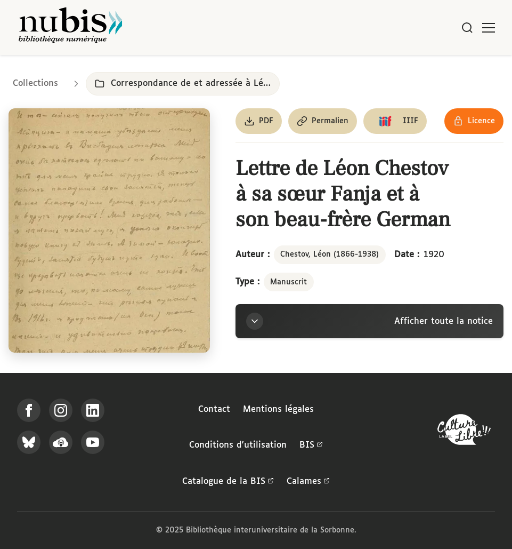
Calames (308, 482)
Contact (214, 409)
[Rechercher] (467, 27)
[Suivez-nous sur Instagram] (60, 410)
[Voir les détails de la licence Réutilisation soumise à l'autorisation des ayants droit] (473, 121)
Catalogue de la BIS (228, 482)
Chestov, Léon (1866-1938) (329, 254)
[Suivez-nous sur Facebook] (28, 410)
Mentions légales (278, 409)
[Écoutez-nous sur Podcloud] (60, 442)
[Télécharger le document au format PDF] (258, 121)
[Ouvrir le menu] (488, 28)
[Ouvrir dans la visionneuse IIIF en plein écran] (109, 230)
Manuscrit (288, 282)
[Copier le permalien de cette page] (322, 121)
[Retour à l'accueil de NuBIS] (70, 27)
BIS (311, 445)
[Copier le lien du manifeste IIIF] (395, 121)
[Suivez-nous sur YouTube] (92, 442)
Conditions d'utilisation (238, 445)
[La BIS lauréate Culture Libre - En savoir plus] (464, 432)
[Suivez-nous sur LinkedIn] (92, 410)
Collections (35, 83)
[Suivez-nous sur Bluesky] (28, 442)
